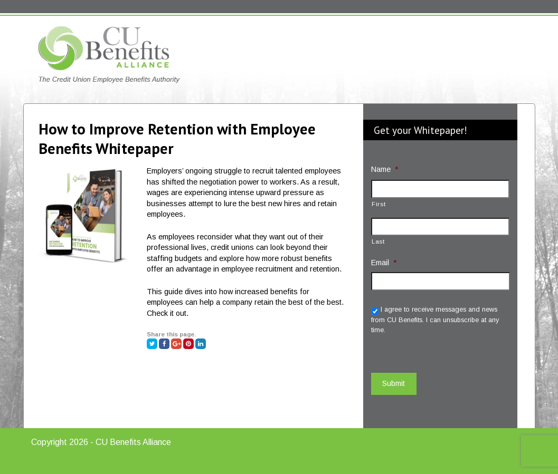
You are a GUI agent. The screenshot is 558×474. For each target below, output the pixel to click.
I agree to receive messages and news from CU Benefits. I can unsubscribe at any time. (435, 320)
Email (383, 262)
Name (384, 169)
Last (378, 241)
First (378, 203)
